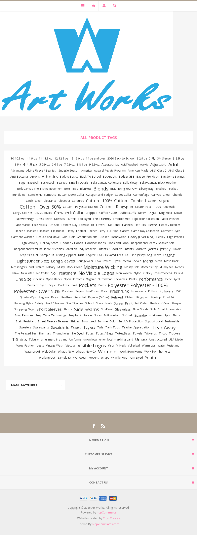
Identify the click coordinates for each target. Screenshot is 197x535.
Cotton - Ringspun (116, 206)
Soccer (87, 315)
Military (50, 267)
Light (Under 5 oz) (33, 261)
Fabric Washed (170, 219)
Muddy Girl (166, 267)
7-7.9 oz (69, 164)
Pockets (87, 285)
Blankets (85, 188)
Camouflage (141, 195)
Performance (151, 279)
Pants (133, 279)
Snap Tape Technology (51, 315)
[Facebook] (93, 426)
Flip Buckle (58, 231)
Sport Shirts (172, 315)
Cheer (166, 195)
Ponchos (67, 291)
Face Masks (22, 225)
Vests (40, 345)
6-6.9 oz (57, 164)
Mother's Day (149, 267)
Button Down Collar (71, 195)
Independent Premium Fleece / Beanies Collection (45, 249)
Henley (160, 237)
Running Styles (23, 303)
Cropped (91, 213)
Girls (64, 237)
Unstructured (158, 339)
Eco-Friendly (102, 219)
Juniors (177, 249)
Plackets (63, 285)
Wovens (93, 357)
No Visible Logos (96, 273)
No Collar (42, 273)
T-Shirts (19, 339)
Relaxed (117, 297)
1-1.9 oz (31, 158)
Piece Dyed (172, 279)
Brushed (160, 188)
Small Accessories (169, 309)
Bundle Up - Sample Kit (27, 195)
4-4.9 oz (30, 164)
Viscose (71, 345)
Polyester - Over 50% (37, 291)
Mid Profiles (36, 267)
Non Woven (124, 273)
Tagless (89, 327)
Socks (98, 315)
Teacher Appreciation (136, 327)
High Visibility (29, 243)
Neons (179, 267)
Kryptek (90, 255)
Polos (102, 285)
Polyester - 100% (149, 285)
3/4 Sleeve (164, 158)
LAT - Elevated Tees (110, 255)
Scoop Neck (104, 303)
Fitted (100, 225)
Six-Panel (107, 309)
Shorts (68, 309)
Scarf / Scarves (54, 303)
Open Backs (54, 279)
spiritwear (155, 315)
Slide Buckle (140, 309)
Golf (72, 237)
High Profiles (175, 237)
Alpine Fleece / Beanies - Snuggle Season (52, 170)
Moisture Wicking (103, 267)
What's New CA (86, 351)
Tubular (34, 339)
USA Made (176, 339)
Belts (67, 188)
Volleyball (134, 345)
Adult (174, 165)
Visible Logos (92, 346)
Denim (142, 213)
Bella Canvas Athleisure (105, 182)
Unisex (141, 339)
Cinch (29, 201)
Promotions (138, 291)
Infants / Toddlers (110, 249)
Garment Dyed (171, 231)
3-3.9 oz (178, 158)
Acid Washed (129, 164)
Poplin (79, 291)
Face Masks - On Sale (46, 225)
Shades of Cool (159, 303)
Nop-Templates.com (105, 524)
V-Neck (121, 345)
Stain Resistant (26, 321)
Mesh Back (171, 261)
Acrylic (144, 164)
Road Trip (169, 297)
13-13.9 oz (77, 158)
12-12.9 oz (61, 158)
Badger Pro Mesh (147, 176)
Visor (111, 345)
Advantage (17, 170)
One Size (23, 279)
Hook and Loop (118, 243)
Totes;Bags (123, 333)
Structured (89, 321)
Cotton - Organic (158, 201)
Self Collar (141, 303)
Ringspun (142, 297)
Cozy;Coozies (43, 213)
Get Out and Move (48, 237)
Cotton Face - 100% (148, 207)
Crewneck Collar (69, 212)
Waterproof (32, 351)
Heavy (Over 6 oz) (141, 237)
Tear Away (164, 327)
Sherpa (176, 303)
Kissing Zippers (66, 255)
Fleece (152, 225)
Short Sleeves (49, 309)
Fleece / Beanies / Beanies (32, 231)
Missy (61, 267)
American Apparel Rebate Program (103, 170)
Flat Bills (140, 225)
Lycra (117, 261)
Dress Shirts (44, 219)
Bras (113, 188)
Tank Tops (112, 327)
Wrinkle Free (119, 357)
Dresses (59, 219)
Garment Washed (22, 237)
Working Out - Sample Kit (55, 357)
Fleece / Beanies (170, 225)
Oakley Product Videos (157, 273)
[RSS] (103, 426)
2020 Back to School (120, 158)
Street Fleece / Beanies (53, 321)
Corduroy (78, 201)
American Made (138, 170)
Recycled (80, 297)
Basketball (47, 182)
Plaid (74, 285)
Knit (81, 255)
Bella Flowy (130, 182)
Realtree (66, 297)
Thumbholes (61, 333)
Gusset (104, 237)
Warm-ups (149, 345)
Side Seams (86, 309)
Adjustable (158, 164)
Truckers (174, 333)
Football (81, 231)
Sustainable (172, 321)
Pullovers (166, 291)
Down (178, 213)
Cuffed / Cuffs (108, 213)
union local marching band (116, 339)
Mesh (158, 261)
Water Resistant (168, 345)
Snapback (75, 315)
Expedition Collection (145, 219)
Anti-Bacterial (19, 176)
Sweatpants (41, 327)
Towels (137, 333)
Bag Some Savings (173, 176)
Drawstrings (25, 219)
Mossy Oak (131, 267)
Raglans (44, 297)
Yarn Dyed (136, 357)
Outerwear (105, 279)
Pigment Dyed (36, 285)
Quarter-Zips (28, 297)
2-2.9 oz (141, 158)
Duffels (71, 219)
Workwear (79, 357)
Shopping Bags (24, 309)
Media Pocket (132, 261)
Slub (153, 309)
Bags (21, 182)
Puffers (152, 291)
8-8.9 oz (82, 164)
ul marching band (56, 339)
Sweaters (25, 327)
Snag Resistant (24, 315)
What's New (66, 351)
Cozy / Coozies (23, 213)
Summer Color (107, 321)
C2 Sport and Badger (99, 195)
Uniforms (75, 339)
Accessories (110, 164)
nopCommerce (106, 512)
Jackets (153, 249)
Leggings (169, 255)
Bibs (75, 188)
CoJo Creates (111, 518)
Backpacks (110, 176)
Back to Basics (69, 176)
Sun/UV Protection (131, 321)
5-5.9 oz (44, 164)
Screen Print (123, 303)
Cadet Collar (123, 195)
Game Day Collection (145, 231)
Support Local (154, 321)
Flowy (70, 231)
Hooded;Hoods (95, 243)
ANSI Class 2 (158, 170)
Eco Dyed (84, 219)
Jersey (165, 249)
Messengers (19, 267)
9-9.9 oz (94, 164)
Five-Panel (113, 225)
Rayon (55, 297)
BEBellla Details (78, 182)
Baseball (33, 182)
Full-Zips (112, 231)
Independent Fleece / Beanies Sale (152, 243)
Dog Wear (165, 213)
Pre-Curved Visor (97, 291)
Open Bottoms (74, 279)
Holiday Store (49, 243)
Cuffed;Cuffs (128, 213)
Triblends (150, 333)
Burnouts (50, 195)
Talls (100, 327)
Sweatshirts (60, 327)
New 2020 (27, 273)
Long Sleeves (63, 261)
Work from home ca (157, 351)
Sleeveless (123, 309)
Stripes (75, 321)
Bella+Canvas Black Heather (158, 182)
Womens (108, 352)
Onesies (38, 279)
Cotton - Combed (130, 200)
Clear (38, 201)
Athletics (50, 176)
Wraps (105, 357)
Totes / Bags (104, 333)
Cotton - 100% (99, 200)
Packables (120, 279)
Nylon (137, 273)
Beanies (61, 182)
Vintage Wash (55, 345)
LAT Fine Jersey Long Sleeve (143, 255)
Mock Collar (74, 267)
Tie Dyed (78, 333)
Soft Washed (112, 315)
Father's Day (69, 225)
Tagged (76, 327)
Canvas (156, 195)
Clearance (50, 201)
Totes (90, 333)
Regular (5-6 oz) (98, 297)
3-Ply (18, 164)
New (15, 273)
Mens (148, 261)
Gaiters (124, 231)
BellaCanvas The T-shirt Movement (39, 188)
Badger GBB (126, 176)
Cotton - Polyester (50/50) (80, 207)
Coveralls (169, 207)
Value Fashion (25, 345)
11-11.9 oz (45, 158)
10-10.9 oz (17, 158)
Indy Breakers (87, 249)
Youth (150, 357)
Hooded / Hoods (71, 243)
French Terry (96, 231)
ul (42, 339)
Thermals (45, 333)
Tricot (163, 333)
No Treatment (63, 273)
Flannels (127, 225)
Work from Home (131, 351)
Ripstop (156, 297)
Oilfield (178, 273)
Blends (100, 189)
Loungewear (85, 261)
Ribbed (129, 297)
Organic (91, 279)
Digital (153, 213)
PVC (178, 291)
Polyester (118, 285)
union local (90, 339)
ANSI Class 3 (176, 170)
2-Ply (152, 158)
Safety (39, 303)
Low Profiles (103, 261)
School (89, 303)
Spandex (140, 315)
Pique (52, 285)
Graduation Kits (87, 237)
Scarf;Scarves (74, 303)
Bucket (173, 188)
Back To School (90, 176)
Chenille (177, 195)
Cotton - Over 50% (40, 207)
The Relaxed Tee (26, 333)
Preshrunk (119, 291)
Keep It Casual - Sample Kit (37, 255)
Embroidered (121, 219)
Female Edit (86, 225)
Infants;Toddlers (135, 249)
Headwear (118, 237)
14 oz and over (95, 158)
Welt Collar (49, 351)
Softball (127, 315)
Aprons (35, 176)
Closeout (64, 201)
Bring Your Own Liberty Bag (135, 188)
